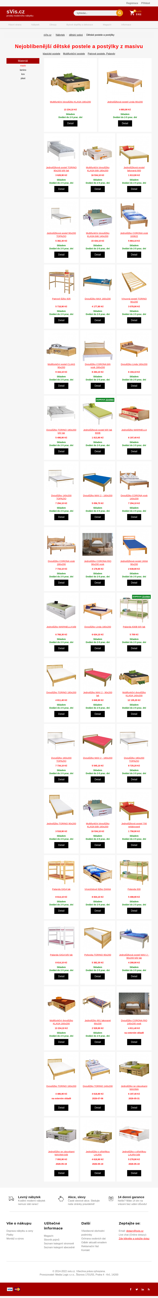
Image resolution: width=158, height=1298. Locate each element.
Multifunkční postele (74, 56)
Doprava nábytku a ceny (19, 1233)
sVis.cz (19, 12)
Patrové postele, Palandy (101, 56)
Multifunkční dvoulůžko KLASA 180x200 (70, 104)
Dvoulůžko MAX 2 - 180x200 (97, 760)
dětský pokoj (76, 37)
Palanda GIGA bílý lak (61, 957)
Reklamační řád (90, 1248)
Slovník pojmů (52, 1241)
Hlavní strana (13, 25)
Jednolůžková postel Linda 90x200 (125, 104)
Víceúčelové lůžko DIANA (98, 892)
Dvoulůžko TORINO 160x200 (61, 1088)
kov (23, 77)
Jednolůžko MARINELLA (134, 432)
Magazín (93, 25)
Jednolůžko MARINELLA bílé (61, 629)
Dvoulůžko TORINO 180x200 (61, 695)
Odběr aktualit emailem (94, 1244)
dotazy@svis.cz (134, 1233)
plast (23, 81)
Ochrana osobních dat (93, 1240)
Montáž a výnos (15, 1240)
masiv (23, 68)
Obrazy (44, 25)
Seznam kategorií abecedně (59, 1249)
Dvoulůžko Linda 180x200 (97, 629)
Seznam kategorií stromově (59, 1245)
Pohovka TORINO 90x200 (97, 957)
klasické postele (51, 56)
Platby (9, 1236)
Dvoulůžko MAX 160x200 (98, 301)
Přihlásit (145, 3)
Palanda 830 (134, 892)
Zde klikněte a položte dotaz (134, 1240)
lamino (23, 72)
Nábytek (30, 25)
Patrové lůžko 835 (61, 301)
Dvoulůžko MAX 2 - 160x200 (97, 498)
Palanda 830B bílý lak (134, 629)
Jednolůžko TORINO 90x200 (61, 826)
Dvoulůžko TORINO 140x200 (98, 1088)
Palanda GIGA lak (61, 892)
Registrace (132, 3)
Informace (109, 25)
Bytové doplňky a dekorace (68, 25)
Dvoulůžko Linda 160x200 (134, 367)
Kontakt (85, 1252)
